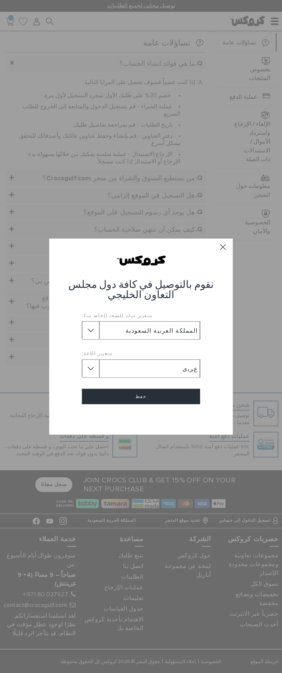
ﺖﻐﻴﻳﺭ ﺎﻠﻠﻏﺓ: (97, 353)
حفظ (141, 396)
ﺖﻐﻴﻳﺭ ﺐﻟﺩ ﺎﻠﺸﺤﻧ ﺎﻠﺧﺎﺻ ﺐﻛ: (117, 315)
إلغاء (141, 418)
